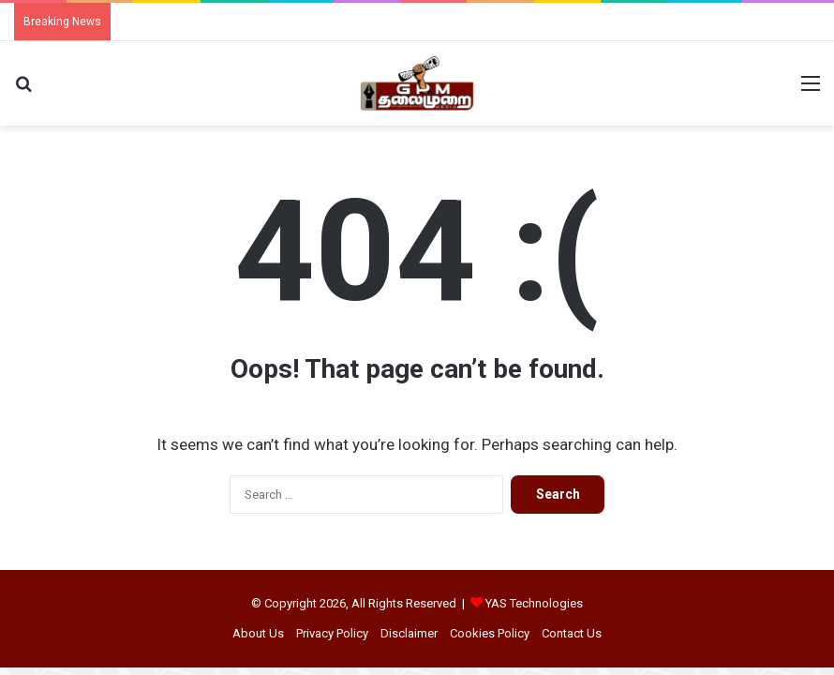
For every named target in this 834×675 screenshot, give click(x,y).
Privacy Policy (332, 633)
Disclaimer (409, 633)
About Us (258, 633)
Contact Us (572, 633)
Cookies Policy (489, 633)
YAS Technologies (534, 603)
